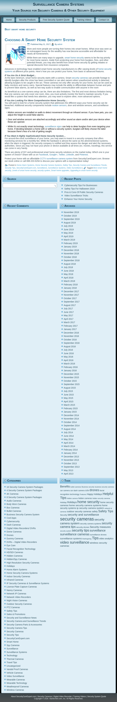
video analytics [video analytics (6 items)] (106, 538)
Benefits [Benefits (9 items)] (65, 486)
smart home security (74, 57)
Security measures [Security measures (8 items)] (100, 527)
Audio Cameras (14, 501)
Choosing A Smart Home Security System (40, 39)
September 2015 (72, 384)
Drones (10, 535)
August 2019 (70, 222)
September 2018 (72, 260)
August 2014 (70, 429)
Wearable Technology (17, 683)
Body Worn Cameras (16, 504)
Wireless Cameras (15, 690)
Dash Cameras (14, 525)
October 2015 (70, 381)
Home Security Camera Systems (48, 165)
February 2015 (71, 408)
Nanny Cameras (14, 590)
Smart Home (13, 642)
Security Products (27, 20)
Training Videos (84, 20)
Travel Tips (12, 662)
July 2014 (68, 432)
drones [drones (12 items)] (94, 490)
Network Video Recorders (19, 597)
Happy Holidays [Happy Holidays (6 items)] (94, 494)
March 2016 (69, 363)
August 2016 (70, 346)
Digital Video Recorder (62, 696)
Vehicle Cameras (15, 673)
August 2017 (70, 305)
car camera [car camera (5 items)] (65, 490)
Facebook (43, 154)
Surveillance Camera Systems (58, 4)
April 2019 (68, 236)
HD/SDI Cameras (15, 552)
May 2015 (68, 398)
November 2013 (71, 460)
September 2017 (72, 301)
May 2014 (68, 439)
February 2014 (71, 449)
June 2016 (69, 353)
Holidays (11, 566)
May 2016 (68, 357)
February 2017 (71, 326)
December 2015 (71, 374)
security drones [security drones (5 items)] (82, 527)
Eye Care (11, 545)
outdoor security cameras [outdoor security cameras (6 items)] (79, 511)
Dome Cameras (14, 531)
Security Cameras (15, 631)
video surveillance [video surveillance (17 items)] (74, 542)
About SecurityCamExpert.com (23, 696)
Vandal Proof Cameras (17, 669)
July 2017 (68, 308)
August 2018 (70, 264)
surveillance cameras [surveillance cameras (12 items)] (74, 534)
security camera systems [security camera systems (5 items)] (90, 524)
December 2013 (71, 456)
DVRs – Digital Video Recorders (22, 542)
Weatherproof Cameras (18, 686)
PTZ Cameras (13, 607)
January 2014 (70, 453)
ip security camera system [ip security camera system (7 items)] (90, 508)
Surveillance (42, 168)
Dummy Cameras (15, 538)
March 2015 (69, 405)
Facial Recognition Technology (21, 549)
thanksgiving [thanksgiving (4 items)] (86, 539)
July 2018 (68, 267)
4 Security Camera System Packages (24, 490)
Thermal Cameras (15, 659)
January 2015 (70, 412)
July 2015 (68, 391)
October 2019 (70, 216)
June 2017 (69, 312)
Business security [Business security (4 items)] (88, 487)
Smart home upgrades (60, 170)
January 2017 (70, 329)
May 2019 (68, 233)
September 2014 (72, 425)
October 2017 (70, 298)
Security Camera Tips (17, 628)
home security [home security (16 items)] (88, 502)
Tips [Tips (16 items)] (95, 538)
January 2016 (70, 370)
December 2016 (71, 333)
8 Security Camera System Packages (24, 497)
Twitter (62, 154)
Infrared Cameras (15, 580)
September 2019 (72, 219)
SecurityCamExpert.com (26, 168)
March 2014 (69, 446)
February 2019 (71, 243)
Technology (12, 655)
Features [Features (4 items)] (83, 494)
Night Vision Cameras (17, 600)
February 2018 (71, 284)
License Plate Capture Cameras (22, 586)
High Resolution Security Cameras (23, 562)
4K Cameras (12, 494)
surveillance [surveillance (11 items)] (98, 530)
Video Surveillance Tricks (76, 195)
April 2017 (68, 319)
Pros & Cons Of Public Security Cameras (83, 192)
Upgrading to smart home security (84, 170)
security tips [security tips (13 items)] (80, 530)
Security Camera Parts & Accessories (24, 624)
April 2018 (68, 277)
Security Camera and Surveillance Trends (90, 165)
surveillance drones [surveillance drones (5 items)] (98, 535)
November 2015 (71, 377)
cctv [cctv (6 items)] (87, 490)
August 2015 (70, 388)
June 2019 (69, 229)
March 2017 (69, 322)
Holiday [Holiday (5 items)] (63, 502)
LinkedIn (70, 154)
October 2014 (70, 422)
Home (9, 20)
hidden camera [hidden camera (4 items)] (72, 498)
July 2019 (68, 226)
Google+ (53, 154)
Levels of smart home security (24, 170)
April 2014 (68, 443)
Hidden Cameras (15, 556)
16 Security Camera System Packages (25, 487)
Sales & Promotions (16, 614)
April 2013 (68, 473)
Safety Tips (67, 165)
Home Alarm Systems (25, 165)
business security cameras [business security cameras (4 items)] (104, 487)
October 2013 (70, 463)
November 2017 (71, 295)
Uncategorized (13, 666)
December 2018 (71, 250)
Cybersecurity (13, 521)
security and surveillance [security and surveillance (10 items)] (83, 514)
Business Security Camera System (23, 514)
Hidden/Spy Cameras (17, 559)
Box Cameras (13, 507)
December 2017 (71, 291)
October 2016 (70, 339)
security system (43, 170)
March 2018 (69, 281)
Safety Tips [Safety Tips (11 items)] (105, 511)
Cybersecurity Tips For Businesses (80, 185)
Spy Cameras (13, 645)
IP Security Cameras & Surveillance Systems (28, 583)
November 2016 (71, 336)
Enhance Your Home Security (78, 199)
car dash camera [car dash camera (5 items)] (77, 490)
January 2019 (70, 246)
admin (59, 44)
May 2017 (68, 315)
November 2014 (71, 418)
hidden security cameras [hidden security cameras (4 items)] (101, 498)
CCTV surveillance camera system (56, 158)
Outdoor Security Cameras (19, 604)
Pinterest (83, 154)
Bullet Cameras (14, 511)
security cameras (80, 78)
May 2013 (68, 470)
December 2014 (71, 415)
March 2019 (69, 240)
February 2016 (71, 367)
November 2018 (71, 253)
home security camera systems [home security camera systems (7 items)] (85, 505)
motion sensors (59, 105)
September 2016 (72, 343)
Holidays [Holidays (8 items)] (72, 502)
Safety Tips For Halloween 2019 (79, 188)
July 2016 (68, 350)
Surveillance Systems (57, 168)
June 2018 (69, 271)
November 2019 (71, 212)
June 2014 (69, 436)
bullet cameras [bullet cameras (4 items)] (76, 487)
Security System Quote (96, 696)
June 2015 (69, 394)
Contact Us (104, 20)
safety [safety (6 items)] (95, 511)
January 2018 (70, 288)
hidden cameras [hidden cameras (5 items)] (85, 498)
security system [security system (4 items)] (65, 531)
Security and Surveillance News (22, 618)
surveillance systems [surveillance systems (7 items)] (71, 538)
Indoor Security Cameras (18, 576)
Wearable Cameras (16, 679)
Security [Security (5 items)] (63, 515)
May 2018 (68, 274)
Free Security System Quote (56, 20)
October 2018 (70, 257)
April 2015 (68, 401)
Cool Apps (11, 518)
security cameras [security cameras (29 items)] (77, 518)
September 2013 (72, 467)
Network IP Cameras (16, 593)
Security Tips (10, 168)
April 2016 (68, 360)
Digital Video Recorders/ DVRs (21, 528)
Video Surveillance (74, 168)
